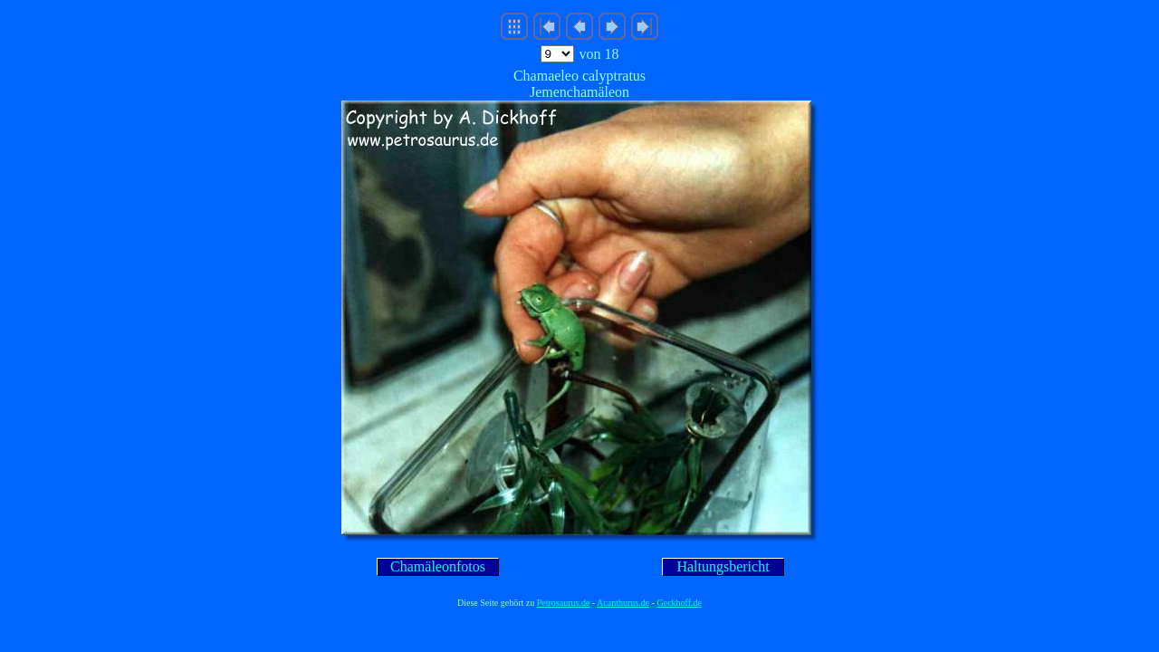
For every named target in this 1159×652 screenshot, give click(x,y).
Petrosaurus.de (563, 603)
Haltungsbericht (722, 566)
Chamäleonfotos (437, 566)
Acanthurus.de (623, 603)
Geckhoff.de (680, 603)
